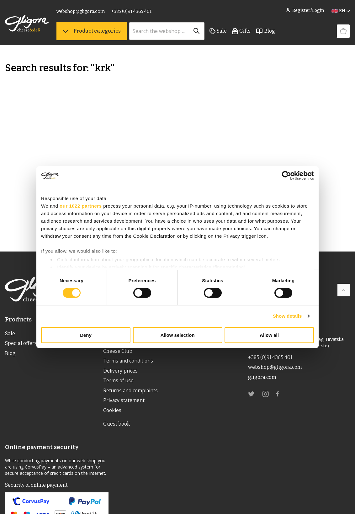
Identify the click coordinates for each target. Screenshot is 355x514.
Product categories (91, 31)
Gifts (241, 32)
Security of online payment (36, 486)
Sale (218, 32)
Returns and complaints (131, 391)
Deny (86, 335)
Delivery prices (120, 371)
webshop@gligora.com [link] (80, 11)
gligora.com (262, 377)
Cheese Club (117, 351)
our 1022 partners (81, 205)
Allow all (269, 335)
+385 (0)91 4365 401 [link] (131, 11)
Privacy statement (124, 401)
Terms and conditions (128, 361)
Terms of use (119, 381)
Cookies (112, 411)
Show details (287, 316)
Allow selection (177, 335)
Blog (265, 31)
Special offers (21, 344)
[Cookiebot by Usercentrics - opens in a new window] (286, 175)
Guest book (116, 425)
